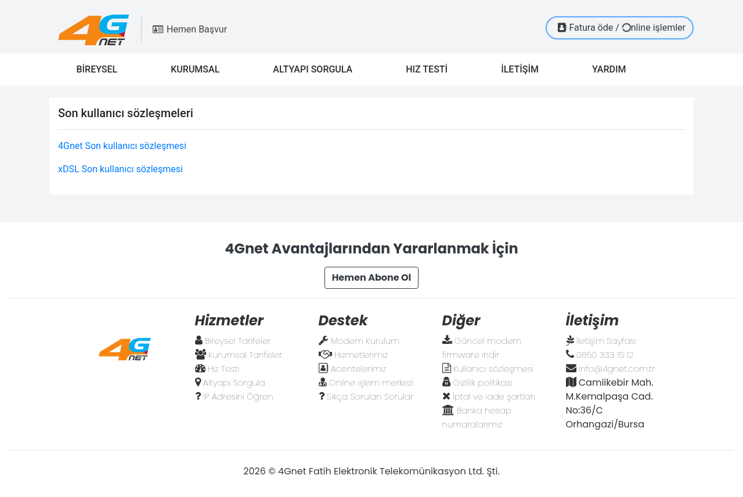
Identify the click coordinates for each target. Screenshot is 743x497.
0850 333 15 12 (605, 355)
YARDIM (614, 68)
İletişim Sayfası (606, 341)
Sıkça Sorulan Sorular (370, 396)
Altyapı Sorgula (234, 382)
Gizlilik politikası (483, 382)
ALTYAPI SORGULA (317, 68)
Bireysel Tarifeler (238, 341)
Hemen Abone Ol (372, 277)
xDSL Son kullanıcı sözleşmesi (120, 169)
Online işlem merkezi (371, 382)
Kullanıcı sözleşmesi (493, 368)
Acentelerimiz (359, 368)
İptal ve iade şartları (494, 396)
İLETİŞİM (524, 68)
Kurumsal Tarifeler (245, 355)
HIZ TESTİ (431, 68)
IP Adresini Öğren (238, 396)
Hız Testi (224, 368)
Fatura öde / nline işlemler (622, 27)
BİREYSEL (101, 68)
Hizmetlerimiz (361, 355)
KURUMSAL (200, 68)
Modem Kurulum (365, 341)
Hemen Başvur (190, 29)
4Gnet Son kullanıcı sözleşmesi (122, 145)
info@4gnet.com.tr (617, 368)
